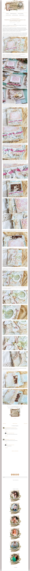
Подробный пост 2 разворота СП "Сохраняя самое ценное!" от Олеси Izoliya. (15, 20)
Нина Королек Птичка (8, 427)
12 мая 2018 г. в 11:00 (12, 439)
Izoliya (6, 25)
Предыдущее (25, 423)
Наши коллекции (20, 13)
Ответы (6, 431)
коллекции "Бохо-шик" (16, 54)
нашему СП (14, 407)
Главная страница (15, 423)
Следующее (4, 423)
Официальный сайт (13, 13)
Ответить (6, 441)
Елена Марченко (7, 439)
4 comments (18, 22)
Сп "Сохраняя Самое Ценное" (15, 18)
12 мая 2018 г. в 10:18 (13, 427)
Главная (7, 13)
